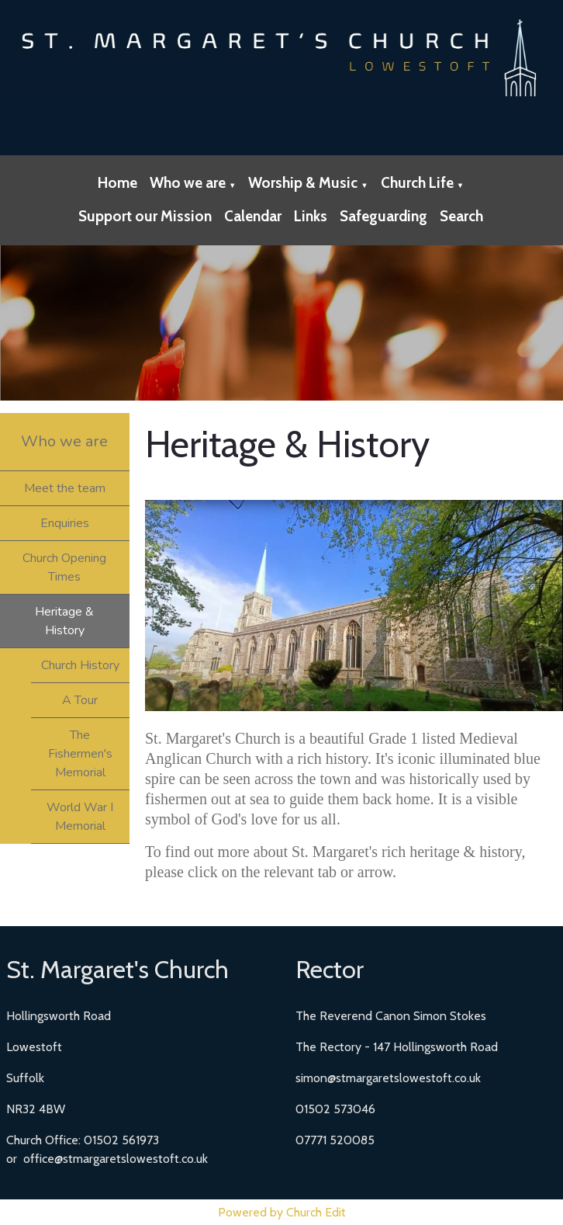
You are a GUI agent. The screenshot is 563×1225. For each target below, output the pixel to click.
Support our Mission (145, 216)
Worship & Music (302, 183)
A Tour (80, 700)
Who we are (188, 183)
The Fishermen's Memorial (80, 754)
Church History (80, 665)
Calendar (253, 216)
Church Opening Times (64, 567)
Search (461, 216)
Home (117, 183)
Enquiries (64, 523)
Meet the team (64, 488)
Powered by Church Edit (282, 1212)
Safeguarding (383, 216)
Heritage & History (64, 621)
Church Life (417, 183)
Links (310, 216)
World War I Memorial (80, 817)
